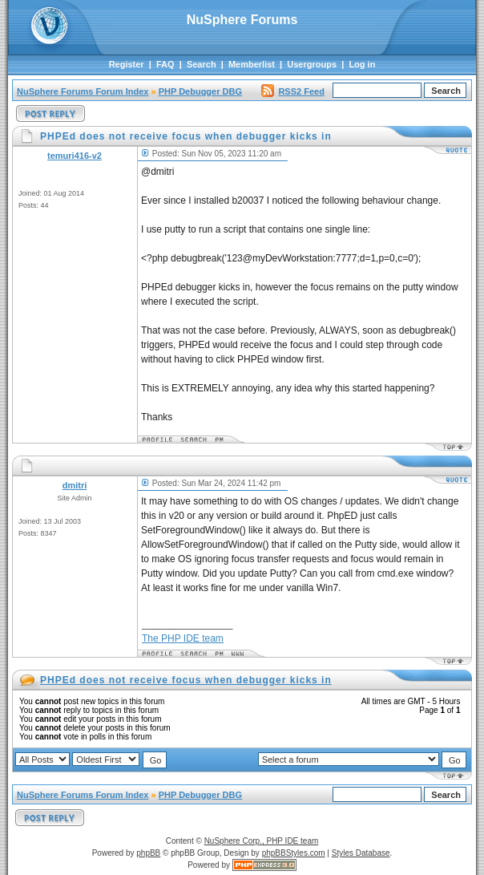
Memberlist (251, 64)
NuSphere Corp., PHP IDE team (261, 841)
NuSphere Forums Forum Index (82, 91)
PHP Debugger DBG (200, 91)
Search (201, 64)
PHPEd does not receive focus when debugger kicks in (186, 680)
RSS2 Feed (292, 91)
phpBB (148, 853)
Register (126, 64)
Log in (362, 64)
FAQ (165, 64)
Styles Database (361, 853)
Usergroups (312, 64)
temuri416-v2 (74, 155)
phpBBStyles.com (293, 853)
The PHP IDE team (183, 638)
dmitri (75, 485)
